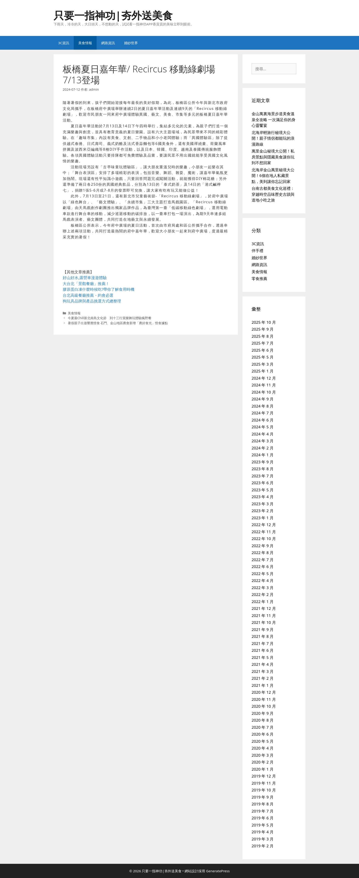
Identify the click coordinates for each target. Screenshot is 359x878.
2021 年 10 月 (264, 622)
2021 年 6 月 (263, 650)
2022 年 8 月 (263, 552)
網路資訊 (108, 43)
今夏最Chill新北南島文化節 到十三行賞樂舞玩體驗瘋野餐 (109, 318)
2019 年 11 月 (264, 783)
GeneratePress (218, 871)
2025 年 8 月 (263, 336)
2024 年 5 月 (263, 426)
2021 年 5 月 (263, 657)
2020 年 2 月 (263, 762)
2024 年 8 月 (263, 406)
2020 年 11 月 (264, 699)
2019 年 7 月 (263, 811)
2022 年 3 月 (263, 587)
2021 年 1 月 (263, 685)
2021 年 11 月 (264, 615)
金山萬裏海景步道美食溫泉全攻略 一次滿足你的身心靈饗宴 (273, 119)
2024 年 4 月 (263, 434)
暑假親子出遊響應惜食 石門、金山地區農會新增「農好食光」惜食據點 (118, 323)
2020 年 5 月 (263, 741)
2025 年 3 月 (263, 364)
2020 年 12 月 (264, 692)
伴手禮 (257, 250)
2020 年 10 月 (264, 706)
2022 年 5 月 (263, 573)
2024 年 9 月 (263, 399)
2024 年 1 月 (263, 454)
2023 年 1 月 (263, 517)
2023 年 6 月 (263, 482)
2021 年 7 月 (263, 643)
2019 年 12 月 (264, 776)
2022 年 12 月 (264, 524)
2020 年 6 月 (263, 734)
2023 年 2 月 (263, 510)
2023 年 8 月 (263, 468)
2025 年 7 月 (263, 343)
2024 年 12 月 (264, 378)
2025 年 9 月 (263, 329)
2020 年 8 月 (263, 720)
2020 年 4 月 (263, 748)
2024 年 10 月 (264, 392)
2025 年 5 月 (263, 357)
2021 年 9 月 (263, 629)
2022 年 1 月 (263, 601)
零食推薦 (259, 278)
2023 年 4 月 (263, 496)
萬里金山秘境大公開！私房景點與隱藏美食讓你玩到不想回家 (273, 156)
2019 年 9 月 (263, 797)
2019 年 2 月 (263, 845)
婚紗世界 (131, 43)
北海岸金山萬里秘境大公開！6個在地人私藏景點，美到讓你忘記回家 (273, 175)
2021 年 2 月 (263, 678)
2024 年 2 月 (263, 448)
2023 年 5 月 (263, 489)
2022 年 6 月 (263, 566)
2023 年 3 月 (263, 503)
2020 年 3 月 (263, 755)
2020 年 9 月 (263, 713)
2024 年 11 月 (264, 385)
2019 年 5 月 (263, 825)
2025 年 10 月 (264, 322)
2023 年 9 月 (263, 462)
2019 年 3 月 (263, 839)
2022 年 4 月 (263, 580)
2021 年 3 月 (263, 671)
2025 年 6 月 (263, 350)
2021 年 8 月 (263, 636)
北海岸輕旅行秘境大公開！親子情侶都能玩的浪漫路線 (273, 138)
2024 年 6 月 (263, 420)
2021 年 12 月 (264, 608)
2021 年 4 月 (263, 664)
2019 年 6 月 (263, 818)
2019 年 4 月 (263, 832)
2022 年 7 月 (263, 559)
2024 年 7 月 (263, 413)
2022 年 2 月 (263, 594)
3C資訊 (63, 43)
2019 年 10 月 (264, 790)
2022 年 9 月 (263, 545)
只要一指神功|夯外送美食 (113, 15)
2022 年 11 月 (264, 531)
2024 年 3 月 (263, 440)
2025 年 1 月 (263, 371)
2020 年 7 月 (263, 727)
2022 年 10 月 (264, 538)
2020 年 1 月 (263, 769)
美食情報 (85, 43)
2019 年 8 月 (263, 804)
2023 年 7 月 (263, 475)
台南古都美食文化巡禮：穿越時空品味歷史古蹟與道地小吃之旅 (273, 194)
